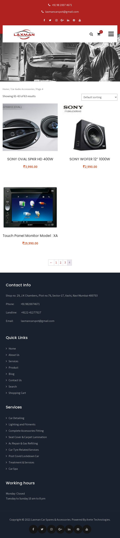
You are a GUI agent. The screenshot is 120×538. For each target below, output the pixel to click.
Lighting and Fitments (22, 424)
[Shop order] (99, 97)
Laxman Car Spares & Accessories (51, 519)
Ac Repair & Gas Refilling (23, 443)
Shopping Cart (17, 393)
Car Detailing (16, 418)
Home (6, 89)
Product (13, 367)
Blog (11, 374)
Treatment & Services (21, 462)
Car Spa (13, 469)
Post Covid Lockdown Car (24, 456)
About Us (14, 355)
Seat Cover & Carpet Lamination (28, 437)
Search (13, 386)
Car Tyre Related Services (24, 450)
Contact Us (15, 380)
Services (13, 361)
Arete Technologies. (98, 519)
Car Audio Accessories (22, 89)
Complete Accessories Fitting (26, 431)
